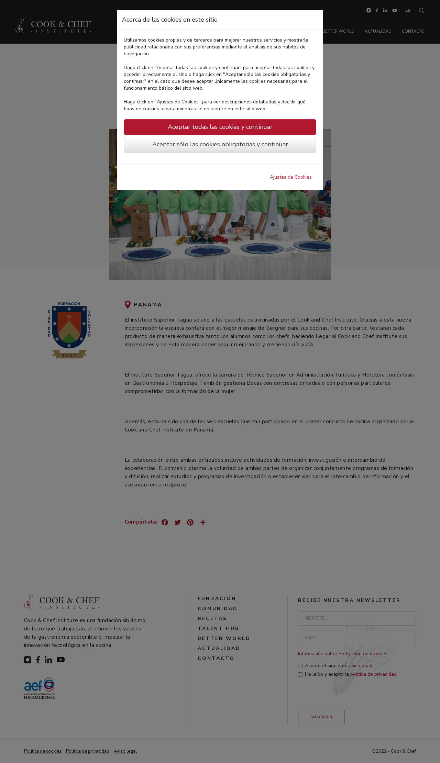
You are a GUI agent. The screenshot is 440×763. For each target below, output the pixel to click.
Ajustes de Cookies (291, 177)
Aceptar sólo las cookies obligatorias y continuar (220, 144)
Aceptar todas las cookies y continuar (220, 127)
